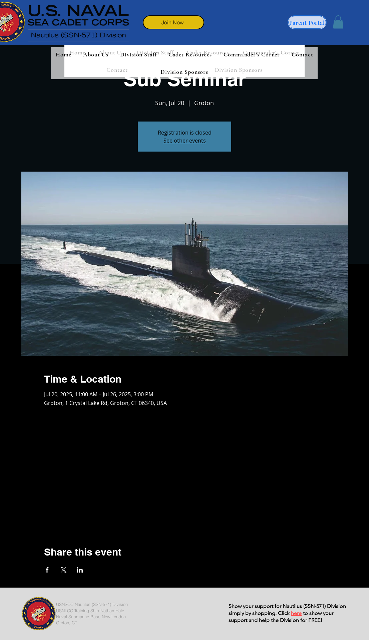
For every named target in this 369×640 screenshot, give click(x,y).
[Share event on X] (63, 570)
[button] (338, 21)
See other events (184, 140)
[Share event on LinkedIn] (80, 570)
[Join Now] (173, 22)
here (296, 613)
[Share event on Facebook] (47, 570)
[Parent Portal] (307, 22)
